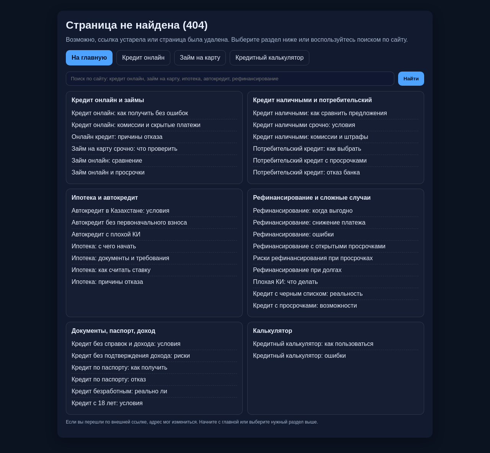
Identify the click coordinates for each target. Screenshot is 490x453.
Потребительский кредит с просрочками (310, 160)
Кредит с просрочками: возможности (305, 305)
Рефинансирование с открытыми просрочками (319, 246)
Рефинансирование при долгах (297, 270)
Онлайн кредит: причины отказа (117, 137)
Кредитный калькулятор (269, 57)
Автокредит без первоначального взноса (129, 222)
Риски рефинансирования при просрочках (313, 258)
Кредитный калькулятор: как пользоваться (313, 344)
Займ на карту (200, 57)
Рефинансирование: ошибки (293, 234)
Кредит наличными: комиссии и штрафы (310, 137)
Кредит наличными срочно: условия (304, 125)
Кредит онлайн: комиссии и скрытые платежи (136, 125)
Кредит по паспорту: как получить (119, 367)
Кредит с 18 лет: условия (107, 403)
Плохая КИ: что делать (285, 282)
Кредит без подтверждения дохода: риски (131, 355)
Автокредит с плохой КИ (106, 234)
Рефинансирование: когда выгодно (303, 210)
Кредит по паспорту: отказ (109, 379)
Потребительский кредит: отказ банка (306, 172)
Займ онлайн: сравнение (107, 160)
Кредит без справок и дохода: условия (126, 344)
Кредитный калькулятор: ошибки (299, 355)
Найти (411, 78)
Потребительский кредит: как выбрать (307, 148)
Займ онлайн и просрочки (108, 172)
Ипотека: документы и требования (120, 258)
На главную (89, 57)
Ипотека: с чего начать (104, 246)
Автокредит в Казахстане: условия (120, 210)
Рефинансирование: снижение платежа (309, 222)
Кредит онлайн (143, 57)
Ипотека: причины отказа (107, 282)
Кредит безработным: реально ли (119, 391)
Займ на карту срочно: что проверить (124, 148)
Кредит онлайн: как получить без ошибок (130, 113)
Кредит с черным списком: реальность (308, 293)
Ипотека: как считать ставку (111, 270)
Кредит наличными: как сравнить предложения (320, 113)
